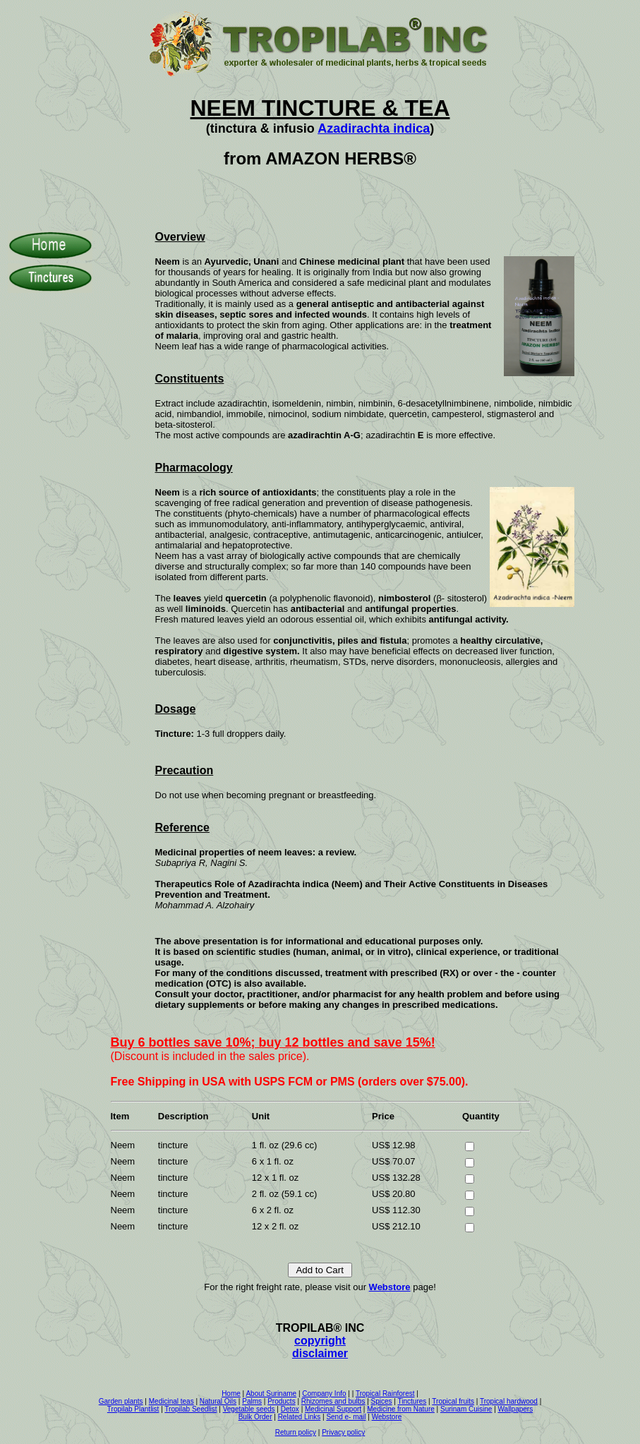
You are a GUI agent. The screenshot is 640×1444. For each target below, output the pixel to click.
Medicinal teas (171, 1401)
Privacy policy (343, 1432)
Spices (381, 1401)
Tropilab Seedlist (190, 1409)
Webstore (390, 1287)
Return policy (295, 1432)
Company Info (324, 1393)
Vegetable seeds (249, 1409)
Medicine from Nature (401, 1409)
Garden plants (121, 1401)
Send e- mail (346, 1417)
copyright (320, 1341)
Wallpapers (515, 1409)
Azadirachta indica (374, 128)
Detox (290, 1409)
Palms (252, 1401)
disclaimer (320, 1353)
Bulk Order (255, 1417)
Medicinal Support (333, 1409)
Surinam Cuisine (466, 1409)
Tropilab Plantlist (133, 1409)
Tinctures (412, 1401)
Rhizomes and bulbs (333, 1401)
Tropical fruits (453, 1401)
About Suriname (271, 1393)
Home (231, 1393)
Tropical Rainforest (385, 1393)
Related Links (299, 1417)
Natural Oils (218, 1401)
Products (281, 1401)
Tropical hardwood (509, 1401)
